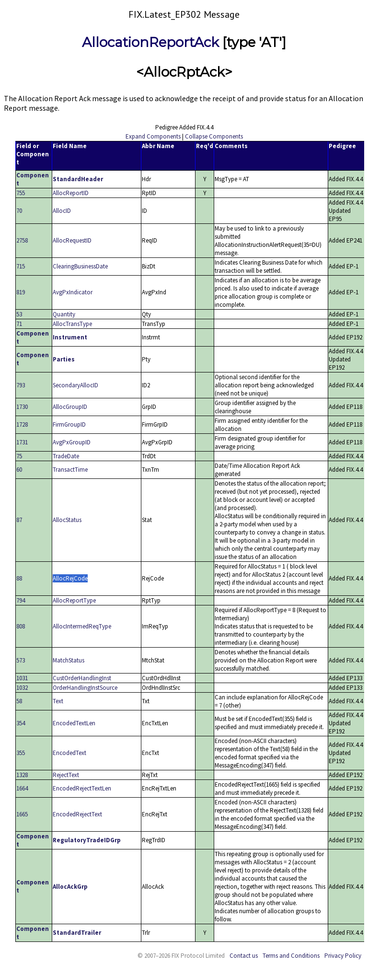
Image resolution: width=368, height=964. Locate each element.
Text (58, 701)
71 (19, 324)
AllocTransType (72, 324)
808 (20, 626)
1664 (22, 788)
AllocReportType (74, 600)
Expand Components (153, 136)
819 (20, 292)
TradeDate (66, 456)
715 (20, 266)
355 (20, 753)
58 (19, 701)
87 (19, 520)
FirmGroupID (69, 424)
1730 (22, 407)
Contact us (244, 956)
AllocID (62, 211)
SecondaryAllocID (75, 385)
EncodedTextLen (74, 723)
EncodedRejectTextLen (82, 788)
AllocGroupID (70, 407)
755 (20, 193)
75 (19, 456)
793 (20, 385)
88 (19, 578)
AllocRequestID (72, 240)
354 (20, 723)
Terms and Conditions (291, 956)
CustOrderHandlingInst (82, 678)
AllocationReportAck (150, 42)
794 (20, 600)
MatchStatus (68, 660)
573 (20, 660)
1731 (22, 442)
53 (19, 314)
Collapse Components (214, 136)
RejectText (66, 775)
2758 (22, 240)
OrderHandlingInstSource (85, 688)
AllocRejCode (70, 578)
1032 (22, 688)
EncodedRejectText (77, 814)
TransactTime (70, 469)
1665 (22, 814)
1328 (22, 775)
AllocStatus (67, 520)
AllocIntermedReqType (82, 626)
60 (19, 469)
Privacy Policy (342, 956)
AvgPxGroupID (72, 442)
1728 (22, 424)
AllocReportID (71, 193)
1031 (22, 678)
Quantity (64, 314)
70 (19, 211)
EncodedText (69, 753)
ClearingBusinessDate (80, 266)
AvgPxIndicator (72, 292)
